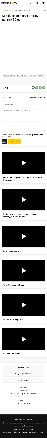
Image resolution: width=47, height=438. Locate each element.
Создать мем (23, 380)
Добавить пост (23, 367)
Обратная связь (19, 429)
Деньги (40, 75)
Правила (23, 390)
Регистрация (23, 387)
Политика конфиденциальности (23, 394)
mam (15, 10)
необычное (32, 75)
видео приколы (9, 75)
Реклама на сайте (23, 403)
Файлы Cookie (23, 397)
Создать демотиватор (24, 374)
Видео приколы (24, 10)
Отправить (15, 142)
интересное (21, 75)
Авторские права (23, 400)
